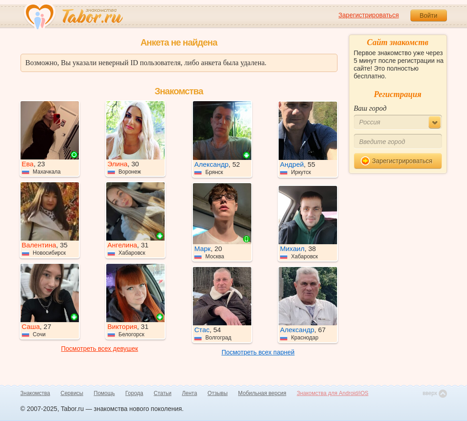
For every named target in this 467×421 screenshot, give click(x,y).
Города (134, 393)
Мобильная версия (262, 393)
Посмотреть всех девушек (99, 348)
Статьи (162, 393)
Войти (428, 15)
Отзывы (218, 393)
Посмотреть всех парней (258, 352)
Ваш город (370, 108)
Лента (189, 393)
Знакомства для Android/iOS (332, 393)
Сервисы (72, 393)
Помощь (104, 393)
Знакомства (35, 393)
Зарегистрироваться (368, 15)
